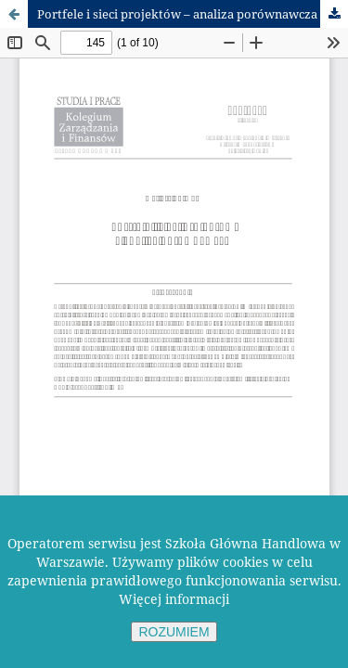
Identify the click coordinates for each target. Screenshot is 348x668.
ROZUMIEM (173, 631)
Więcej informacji (174, 599)
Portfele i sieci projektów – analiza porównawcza (177, 14)
